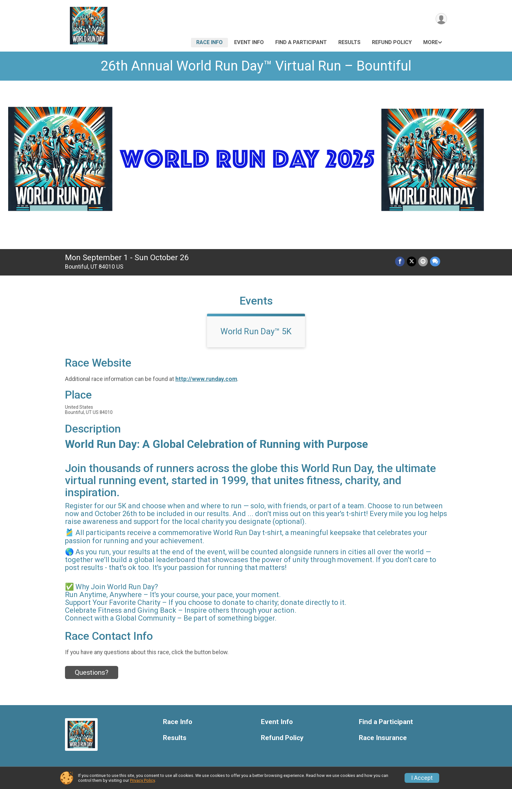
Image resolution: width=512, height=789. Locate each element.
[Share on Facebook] (400, 261)
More (430, 42)
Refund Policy (392, 42)
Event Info (249, 42)
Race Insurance (383, 738)
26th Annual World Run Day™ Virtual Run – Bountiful (256, 66)
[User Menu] (441, 19)
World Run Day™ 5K (256, 331)
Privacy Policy (142, 780)
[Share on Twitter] (412, 261)
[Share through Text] (435, 261)
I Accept (422, 778)
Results (349, 42)
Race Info (209, 42)
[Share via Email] (423, 261)
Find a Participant (301, 42)
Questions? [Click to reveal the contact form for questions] (91, 672)
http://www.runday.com (206, 379)
